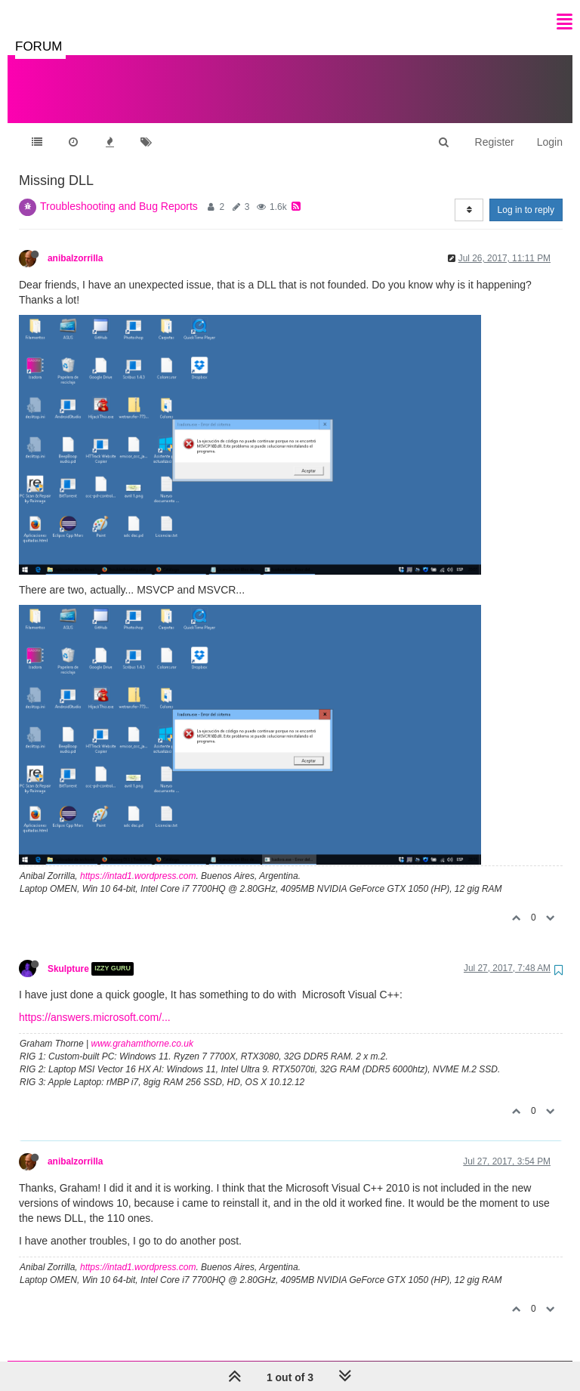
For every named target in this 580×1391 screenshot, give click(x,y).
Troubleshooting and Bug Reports (119, 191)
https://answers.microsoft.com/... (95, 1002)
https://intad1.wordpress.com (138, 861)
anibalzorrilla (75, 243)
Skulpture (68, 953)
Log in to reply (526, 195)
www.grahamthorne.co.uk (142, 1028)
